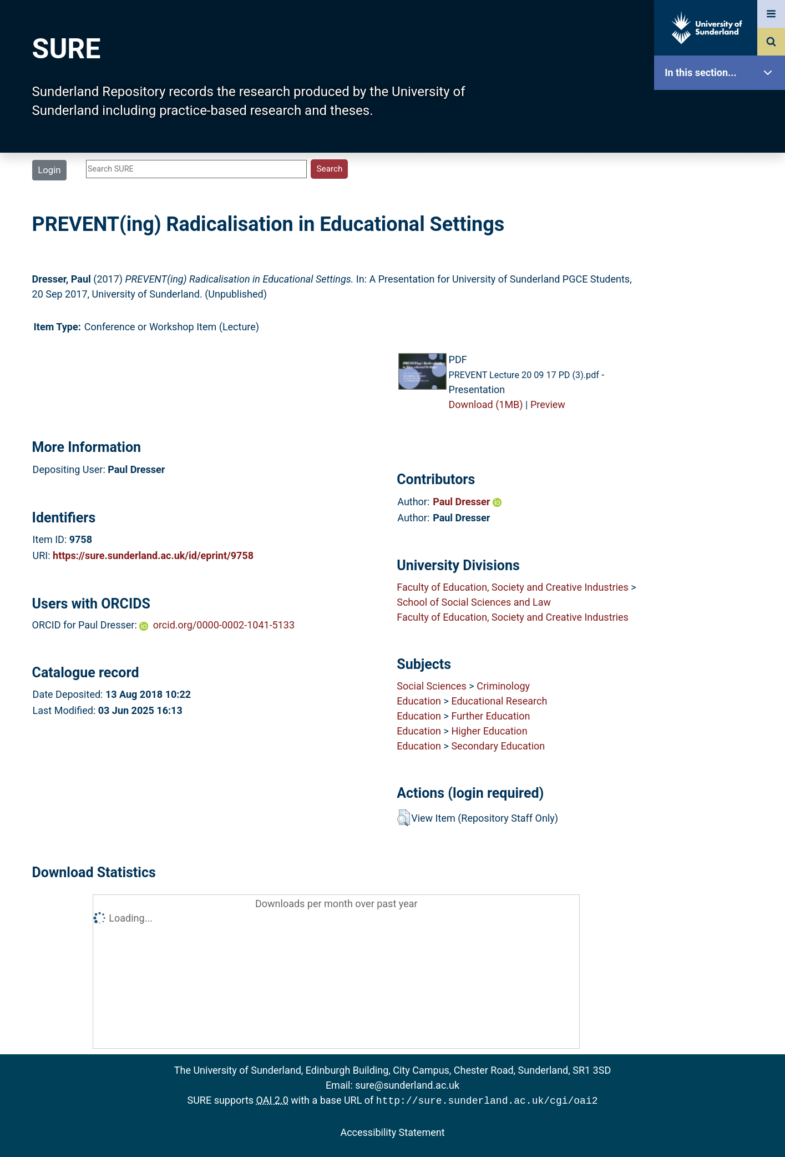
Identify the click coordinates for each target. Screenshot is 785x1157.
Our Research (722, 143)
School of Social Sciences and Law (474, 602)
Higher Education (489, 731)
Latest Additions (722, 283)
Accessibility (722, 424)
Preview (547, 404)
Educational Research (499, 701)
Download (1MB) (486, 404)
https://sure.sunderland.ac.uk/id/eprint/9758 (153, 555)
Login (49, 169)
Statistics (722, 319)
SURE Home (722, 108)
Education (419, 701)
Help (722, 389)
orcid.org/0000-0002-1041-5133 (224, 625)
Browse (722, 213)
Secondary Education (498, 746)
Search (722, 248)
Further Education (490, 716)
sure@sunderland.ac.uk (407, 1085)
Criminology (503, 686)
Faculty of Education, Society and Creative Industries (513, 587)
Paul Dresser (467, 501)
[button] (403, 817)
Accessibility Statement (392, 1131)
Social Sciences (432, 686)
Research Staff (722, 354)
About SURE (722, 178)
